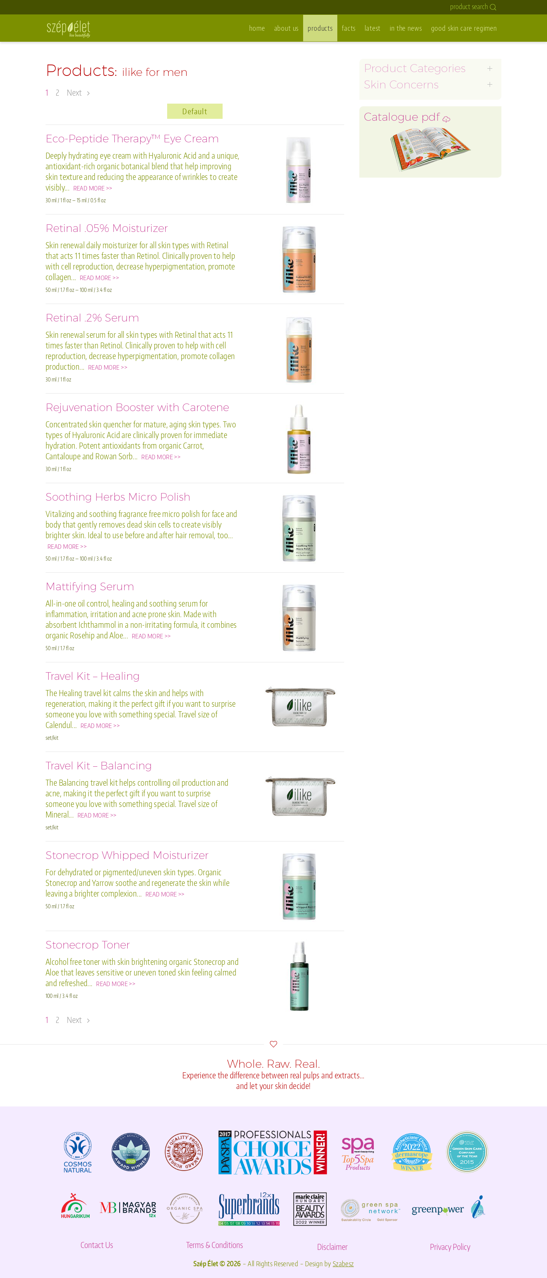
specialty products (390, 237)
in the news (406, 28)
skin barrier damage (393, 227)
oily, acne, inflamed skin (398, 120)
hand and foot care (391, 205)
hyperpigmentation (392, 152)
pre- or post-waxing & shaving (408, 216)
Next (78, 92)
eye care (376, 174)
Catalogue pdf (407, 278)
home (257, 28)
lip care (374, 184)
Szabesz (343, 1263)
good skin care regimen (464, 28)
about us (286, 28)
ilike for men (382, 163)
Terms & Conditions (214, 1245)
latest (373, 28)
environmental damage (398, 248)
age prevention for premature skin (413, 110)
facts (349, 28)
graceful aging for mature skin (407, 99)
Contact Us (97, 1245)
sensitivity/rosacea (391, 131)
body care (378, 195)
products (320, 28)
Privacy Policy (450, 1247)
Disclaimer (332, 1247)
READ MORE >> (92, 188)
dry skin (375, 142)
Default (194, 111)
